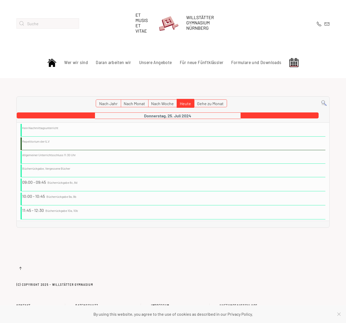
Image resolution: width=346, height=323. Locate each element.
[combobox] (47, 23)
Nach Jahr (108, 103)
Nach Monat (134, 103)
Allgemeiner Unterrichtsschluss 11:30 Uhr (49, 155)
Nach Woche (162, 103)
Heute (185, 103)
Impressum (160, 299)
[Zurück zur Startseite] (173, 23)
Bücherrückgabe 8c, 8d (62, 182)
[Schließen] (339, 314)
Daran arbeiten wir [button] (113, 62)
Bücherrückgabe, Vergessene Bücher (46, 168)
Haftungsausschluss (239, 299)
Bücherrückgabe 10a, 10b (61, 210)
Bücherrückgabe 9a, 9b (61, 196)
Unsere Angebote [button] (155, 62)
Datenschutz (86, 299)
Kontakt (23, 299)
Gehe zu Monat (210, 103)
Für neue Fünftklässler (202, 62)
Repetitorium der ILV (36, 141)
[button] (20, 268)
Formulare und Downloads (256, 62)
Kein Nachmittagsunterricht (40, 128)
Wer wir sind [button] (76, 62)
